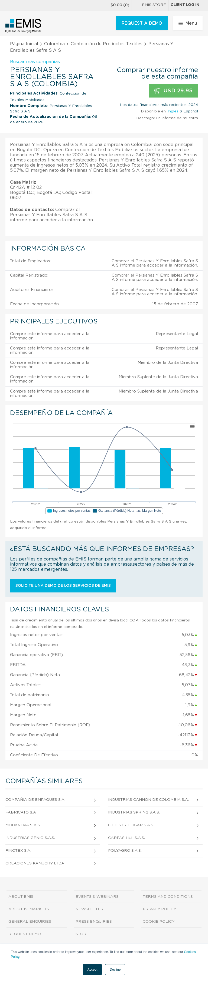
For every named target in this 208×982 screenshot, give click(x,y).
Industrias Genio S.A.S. (30, 838)
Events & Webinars (97, 897)
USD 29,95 (173, 91)
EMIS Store (150, 5)
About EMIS (20, 897)
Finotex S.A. (18, 851)
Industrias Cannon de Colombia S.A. (148, 800)
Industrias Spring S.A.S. (134, 812)
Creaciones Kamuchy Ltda (34, 863)
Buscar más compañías (35, 62)
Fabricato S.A (20, 812)
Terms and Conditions (168, 897)
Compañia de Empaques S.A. (35, 800)
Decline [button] (115, 969)
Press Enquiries (94, 921)
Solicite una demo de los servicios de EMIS (63, 586)
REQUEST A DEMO (142, 23)
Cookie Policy (158, 921)
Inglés (173, 111)
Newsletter (89, 909)
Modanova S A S (22, 825)
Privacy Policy (159, 909)
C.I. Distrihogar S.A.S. (131, 825)
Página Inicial (24, 44)
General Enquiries (29, 921)
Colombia (54, 44)
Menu (187, 23)
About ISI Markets (28, 909)
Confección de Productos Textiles (106, 44)
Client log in (185, 5)
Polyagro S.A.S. (125, 851)
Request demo (24, 934)
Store (82, 934)
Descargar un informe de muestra (167, 118)
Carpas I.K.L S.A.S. (126, 838)
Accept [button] (92, 969)
